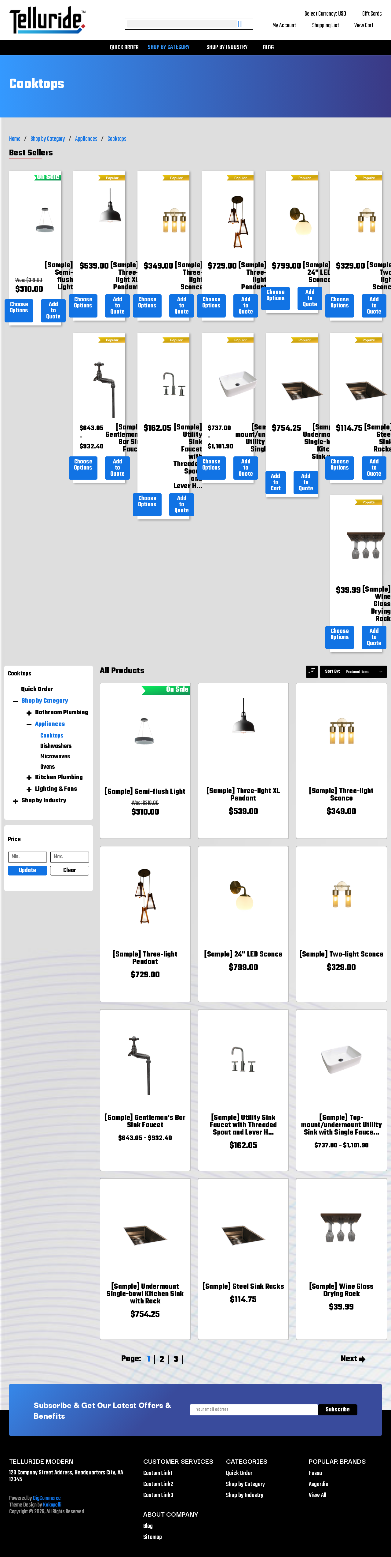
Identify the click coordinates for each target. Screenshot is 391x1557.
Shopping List (329, 25)
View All (317, 1495)
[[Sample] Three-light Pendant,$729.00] (253, 276)
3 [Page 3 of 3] (176, 1359)
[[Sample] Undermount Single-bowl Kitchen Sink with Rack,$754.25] (322, 446)
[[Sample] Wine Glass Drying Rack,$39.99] (377, 604)
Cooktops (52, 736)
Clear (69, 870)
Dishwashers (56, 746)
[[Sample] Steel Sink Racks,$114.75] (243, 1287)
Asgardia (318, 1484)
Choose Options (19, 307)
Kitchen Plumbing (59, 777)
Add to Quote (53, 310)
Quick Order (124, 47)
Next (353, 1359)
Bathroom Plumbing (61, 712)
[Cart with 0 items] (368, 26)
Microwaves (55, 756)
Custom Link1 (157, 1473)
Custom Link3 (158, 1495)
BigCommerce (47, 1498)
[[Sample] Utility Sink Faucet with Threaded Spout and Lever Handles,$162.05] (187, 457)
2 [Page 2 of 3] (162, 1359)
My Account (288, 25)
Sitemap (152, 1537)
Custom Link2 (158, 1484)
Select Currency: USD (330, 14)
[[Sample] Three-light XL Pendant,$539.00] (125, 276)
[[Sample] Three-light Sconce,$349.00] (189, 276)
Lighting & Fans (56, 789)
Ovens (47, 767)
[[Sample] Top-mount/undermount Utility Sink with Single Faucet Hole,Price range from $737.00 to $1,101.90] (341, 1125)
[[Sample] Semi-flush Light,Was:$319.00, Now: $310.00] (59, 276)
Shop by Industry (230, 47)
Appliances (50, 724)
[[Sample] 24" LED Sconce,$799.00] (317, 273)
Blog (268, 47)
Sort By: (332, 671)
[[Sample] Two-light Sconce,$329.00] (341, 954)
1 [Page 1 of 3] (148, 1359)
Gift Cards (372, 14)
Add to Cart (276, 482)
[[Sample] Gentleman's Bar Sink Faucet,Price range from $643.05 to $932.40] (124, 438)
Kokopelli (52, 1505)
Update (27, 870)
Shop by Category (172, 47)
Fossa (315, 1473)
